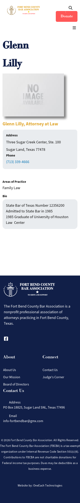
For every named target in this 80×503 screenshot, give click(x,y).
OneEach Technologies (47, 486)
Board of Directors (16, 384)
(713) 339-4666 (17, 161)
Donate (67, 16)
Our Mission (11, 377)
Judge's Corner (53, 377)
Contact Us (50, 370)
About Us (9, 370)
